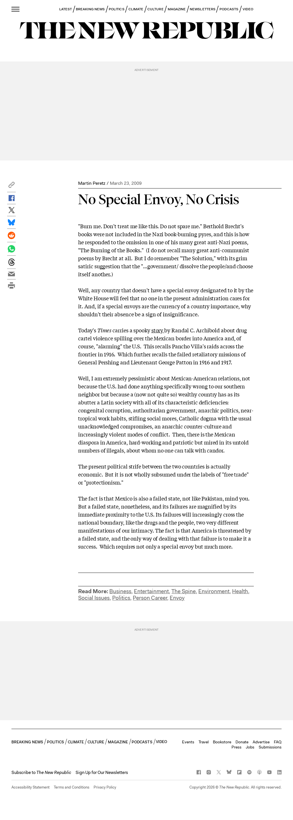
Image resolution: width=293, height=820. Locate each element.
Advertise (261, 741)
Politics (121, 597)
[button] (11, 186)
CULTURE (155, 9)
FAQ (278, 741)
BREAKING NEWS (90, 9)
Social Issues (94, 597)
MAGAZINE (177, 9)
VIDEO (248, 9)
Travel (204, 741)
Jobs (250, 747)
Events (188, 741)
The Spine (183, 591)
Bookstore (222, 741)
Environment (213, 591)
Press (236, 747)
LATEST (65, 9)
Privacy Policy (105, 787)
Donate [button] (241, 741)
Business (120, 591)
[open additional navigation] (15, 9)
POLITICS (116, 9)
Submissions (270, 747)
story (157, 330)
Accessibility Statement (30, 787)
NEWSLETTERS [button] (202, 9)
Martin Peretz (91, 183)
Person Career (150, 597)
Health (240, 591)
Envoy (177, 597)
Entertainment (151, 591)
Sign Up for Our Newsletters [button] (102, 772)
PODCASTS (229, 9)
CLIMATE (136, 9)
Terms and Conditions (71, 787)
